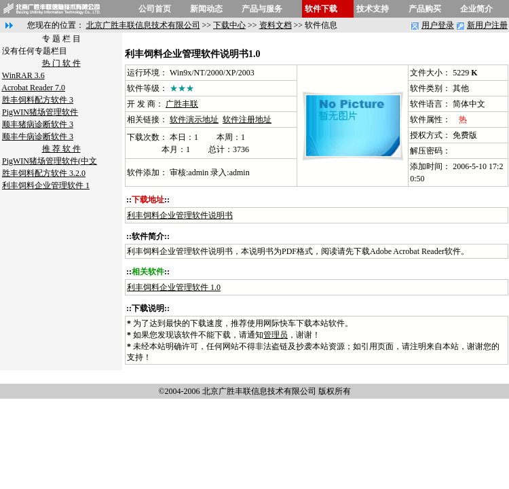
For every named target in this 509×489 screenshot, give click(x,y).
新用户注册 (487, 25)
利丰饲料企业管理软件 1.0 (174, 287)
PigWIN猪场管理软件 (40, 112)
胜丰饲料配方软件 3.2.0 (44, 173)
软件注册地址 (247, 119)
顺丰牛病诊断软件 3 (37, 136)
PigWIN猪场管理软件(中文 (49, 161)
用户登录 (437, 25)
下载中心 (229, 25)
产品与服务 (262, 9)
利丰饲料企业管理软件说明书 (180, 215)
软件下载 (321, 9)
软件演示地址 (194, 119)
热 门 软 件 (61, 63)
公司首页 (154, 9)
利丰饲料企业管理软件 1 (46, 185)
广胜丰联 (182, 104)
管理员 (275, 335)
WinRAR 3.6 (23, 75)
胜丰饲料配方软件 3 (37, 100)
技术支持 (372, 9)
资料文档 (275, 25)
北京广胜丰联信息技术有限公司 (143, 25)
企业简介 (476, 9)
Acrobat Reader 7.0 (33, 87)
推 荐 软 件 (61, 148)
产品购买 (425, 9)
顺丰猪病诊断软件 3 (37, 124)
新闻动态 (206, 9)
